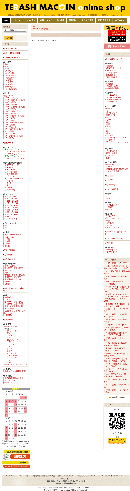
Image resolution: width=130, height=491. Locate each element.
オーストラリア (13, 355)
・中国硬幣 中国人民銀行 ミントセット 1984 (116, 305)
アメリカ (10, 333)
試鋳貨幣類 (8, 255)
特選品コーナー (10, 48)
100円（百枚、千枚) (13, 111)
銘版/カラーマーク (114, 68)
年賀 (108, 221)
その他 (7, 246)
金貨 (6, 66)
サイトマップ (24, 476)
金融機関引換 (12, 174)
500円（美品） (11, 102)
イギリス (10, 342)
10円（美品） (10, 125)
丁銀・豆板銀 (9, 250)
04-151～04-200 (11, 203)
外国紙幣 (8, 315)
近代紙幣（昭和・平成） (15, 304)
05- (6, 225)
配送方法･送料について (87, 476)
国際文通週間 (111, 153)
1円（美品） (10, 138)
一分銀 (7, 239)
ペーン (109, 167)
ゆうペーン (110, 164)
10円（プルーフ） (12, 120)
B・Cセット (12, 169)
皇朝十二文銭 (10, 266)
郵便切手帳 (110, 75)
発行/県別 (11, 190)
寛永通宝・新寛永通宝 (14, 268)
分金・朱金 (9, 237)
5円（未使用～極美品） (14, 129)
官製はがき (110, 216)
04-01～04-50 (10, 196)
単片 (108, 198)
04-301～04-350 (11, 210)
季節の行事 (110, 115)
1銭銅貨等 (9, 84)
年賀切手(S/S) (112, 86)
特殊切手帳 (110, 185)
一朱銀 (7, 241)
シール (109, 225)
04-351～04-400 (11, 212)
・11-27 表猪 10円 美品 (115, 263)
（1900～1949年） (114, 97)
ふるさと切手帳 (112, 171)
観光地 (109, 108)
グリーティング (112, 227)
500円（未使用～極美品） (15, 100)
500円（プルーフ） (12, 98)
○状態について (9, 96)
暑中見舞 (110, 223)
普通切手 (110, 66)
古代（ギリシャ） (14, 331)
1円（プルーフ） (11, 134)
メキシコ (10, 338)
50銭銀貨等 (9, 73)
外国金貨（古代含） (13, 326)
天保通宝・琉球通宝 (13, 277)
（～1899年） (112, 95)
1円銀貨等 (9, 71)
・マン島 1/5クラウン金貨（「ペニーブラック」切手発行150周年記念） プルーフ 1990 (116, 297)
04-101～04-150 (11, 201)
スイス (9, 347)
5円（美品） (10, 131)
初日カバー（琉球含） (115, 238)
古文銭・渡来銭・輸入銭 (15, 275)
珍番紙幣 (8, 297)
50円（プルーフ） (12, 113)
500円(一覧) (12, 172)
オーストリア (12, 353)
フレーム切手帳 (112, 189)
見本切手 (110, 243)
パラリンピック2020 (16, 158)
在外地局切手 (111, 77)
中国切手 (110, 207)
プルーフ (10, 176)
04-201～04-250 (11, 205)
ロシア (9, 351)
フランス (10, 344)
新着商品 (45, 29)
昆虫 (108, 133)
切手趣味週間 (111, 151)
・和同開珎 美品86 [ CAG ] (116, 325)
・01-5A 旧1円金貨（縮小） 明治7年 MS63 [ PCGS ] (117, 360)
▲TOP (123, 476)
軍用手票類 (9, 308)
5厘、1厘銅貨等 (11, 89)
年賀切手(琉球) (112, 88)
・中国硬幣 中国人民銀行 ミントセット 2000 (116, 349)
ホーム (36, 26)
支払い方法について (66, 476)
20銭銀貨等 (9, 75)
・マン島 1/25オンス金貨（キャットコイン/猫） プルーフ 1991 (117, 289)
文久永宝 (8, 270)
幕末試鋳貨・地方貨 (13, 279)
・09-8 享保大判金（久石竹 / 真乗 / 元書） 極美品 (116, 375)
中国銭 (7, 282)
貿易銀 (7, 69)
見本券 (7, 299)
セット (9, 185)
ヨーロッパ (11, 358)
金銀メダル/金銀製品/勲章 (15, 371)
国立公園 (109, 176)
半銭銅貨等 (9, 87)
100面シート (111, 70)
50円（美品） (10, 118)
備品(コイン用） (11, 382)
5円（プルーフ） (11, 127)
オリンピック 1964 (16, 151)
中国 (9, 360)
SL (107, 129)
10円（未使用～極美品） (15, 122)
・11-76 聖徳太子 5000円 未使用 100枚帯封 (116, 344)
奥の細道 (110, 135)
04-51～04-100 (11, 199)
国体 (108, 158)
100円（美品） (11, 109)
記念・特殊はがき (113, 218)
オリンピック (111, 113)
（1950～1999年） (114, 99)
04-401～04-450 (11, 214)
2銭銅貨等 (9, 82)
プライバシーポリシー (109, 476)
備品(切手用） (112, 252)
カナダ (9, 335)
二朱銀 (7, 243)
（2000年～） (112, 102)
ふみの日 (110, 155)
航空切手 (109, 180)
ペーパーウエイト (12, 219)
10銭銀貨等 (9, 78)
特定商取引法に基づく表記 (44, 476)
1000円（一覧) (13, 165)
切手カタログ (111, 250)
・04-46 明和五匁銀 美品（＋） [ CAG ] (115, 365)
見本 (6, 64)
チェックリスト (11, 380)
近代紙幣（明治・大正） (15, 302)
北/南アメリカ (12, 340)
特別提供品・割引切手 (115, 59)
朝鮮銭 (7, 284)
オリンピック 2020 (16, 154)
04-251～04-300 (11, 208)
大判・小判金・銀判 (13, 235)
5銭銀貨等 (9, 80)
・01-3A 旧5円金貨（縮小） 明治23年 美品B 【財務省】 (117, 267)
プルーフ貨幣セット (15, 178)
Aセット (10, 167)
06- (6, 228)
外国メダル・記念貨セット (16, 364)
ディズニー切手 (112, 205)
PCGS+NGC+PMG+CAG (14, 57)
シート (109, 196)
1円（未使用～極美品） (14, 136)
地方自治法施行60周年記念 (117, 169)
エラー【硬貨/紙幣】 (12, 53)
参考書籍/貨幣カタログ (14, 378)
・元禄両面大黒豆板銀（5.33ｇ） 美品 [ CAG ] (115, 334)
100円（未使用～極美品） (15, 107)
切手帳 (9, 187)
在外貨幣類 (8, 320)
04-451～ (8, 217)
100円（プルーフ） (12, 104)
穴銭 (6, 273)
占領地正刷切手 (112, 73)
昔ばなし (110, 126)
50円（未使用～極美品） (15, 116)
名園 (108, 124)
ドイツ (9, 349)
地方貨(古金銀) (10, 259)
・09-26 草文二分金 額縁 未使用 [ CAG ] (116, 320)
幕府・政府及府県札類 (14, 306)
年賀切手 (110, 84)
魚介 (108, 122)
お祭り (109, 120)
